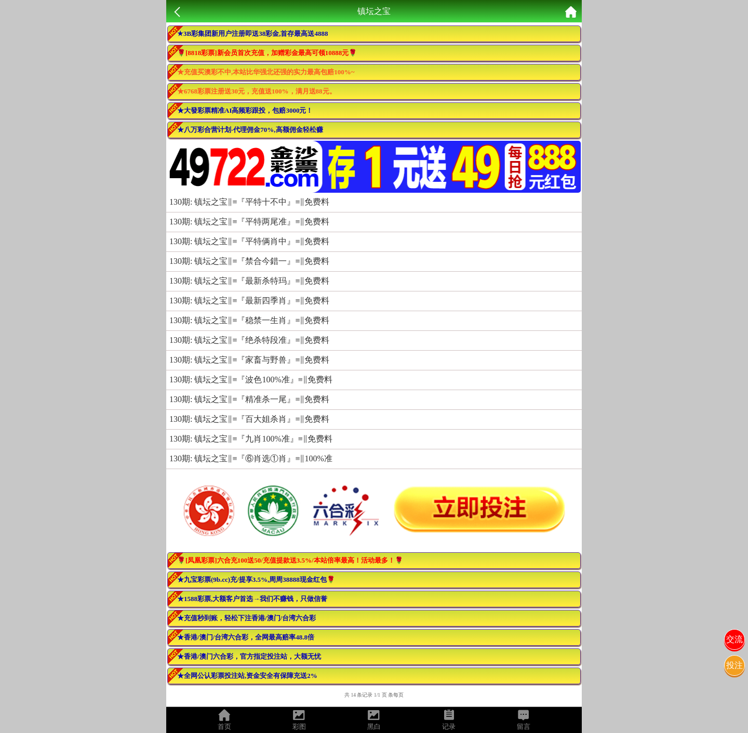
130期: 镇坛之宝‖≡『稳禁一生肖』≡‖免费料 (249, 320)
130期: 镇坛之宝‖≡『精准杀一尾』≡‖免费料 (249, 399)
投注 (734, 665)
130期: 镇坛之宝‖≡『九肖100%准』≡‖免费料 (250, 438)
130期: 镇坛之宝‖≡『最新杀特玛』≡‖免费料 (249, 280)
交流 (734, 639)
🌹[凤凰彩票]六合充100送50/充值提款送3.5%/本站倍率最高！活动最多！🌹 (290, 560)
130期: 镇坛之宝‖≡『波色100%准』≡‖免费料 (250, 379)
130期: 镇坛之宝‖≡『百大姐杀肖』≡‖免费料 (249, 419)
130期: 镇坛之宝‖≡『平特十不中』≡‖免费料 (249, 201)
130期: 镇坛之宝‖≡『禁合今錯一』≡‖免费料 (249, 261)
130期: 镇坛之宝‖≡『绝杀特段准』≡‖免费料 (249, 340)
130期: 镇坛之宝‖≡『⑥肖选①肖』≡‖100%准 (250, 458)
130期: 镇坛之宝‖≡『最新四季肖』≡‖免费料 (249, 300)
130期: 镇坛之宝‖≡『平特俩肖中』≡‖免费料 (249, 241)
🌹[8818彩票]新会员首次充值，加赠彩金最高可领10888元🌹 (267, 53)
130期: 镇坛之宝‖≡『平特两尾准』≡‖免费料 (249, 221)
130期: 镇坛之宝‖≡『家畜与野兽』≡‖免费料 (249, 359)
